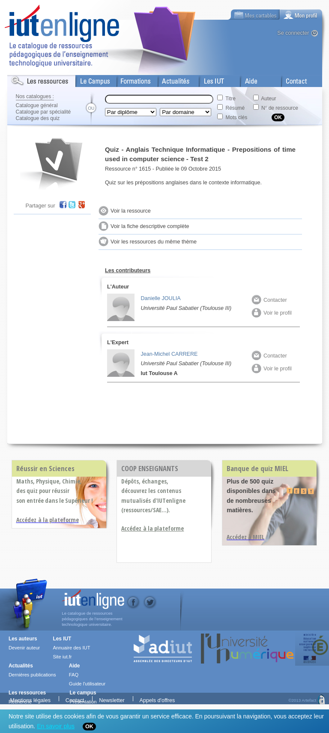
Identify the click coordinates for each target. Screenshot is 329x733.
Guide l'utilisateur (87, 683)
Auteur (268, 99)
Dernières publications (32, 674)
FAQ (73, 674)
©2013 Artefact (302, 699)
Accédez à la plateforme (152, 528)
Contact (291, 79)
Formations (131, 79)
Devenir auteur (24, 647)
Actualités (170, 79)
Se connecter (293, 33)
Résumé (235, 108)
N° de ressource (279, 108)
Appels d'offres (157, 699)
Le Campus (90, 79)
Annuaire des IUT (71, 647)
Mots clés (237, 117)
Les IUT (209, 79)
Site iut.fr (62, 656)
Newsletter (112, 699)
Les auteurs (23, 639)
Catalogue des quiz (38, 118)
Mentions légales (30, 699)
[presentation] (301, 14)
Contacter (269, 300)
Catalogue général (37, 105)
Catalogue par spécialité (43, 112)
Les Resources (26, 79)
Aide (246, 79)
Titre (230, 99)
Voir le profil (271, 313)
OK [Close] (89, 727)
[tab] (301, 14)
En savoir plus (56, 726)
